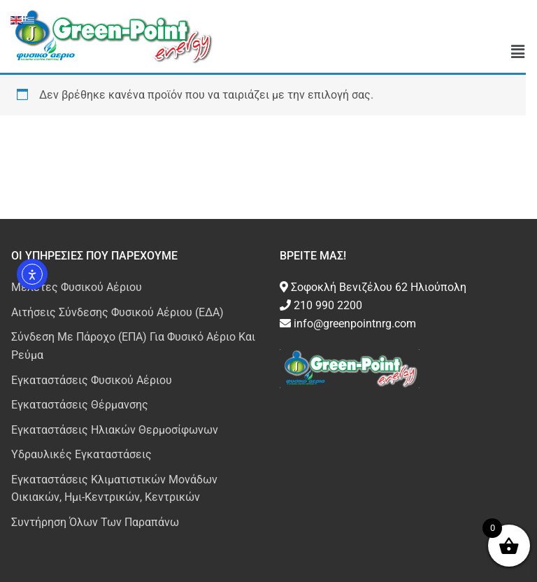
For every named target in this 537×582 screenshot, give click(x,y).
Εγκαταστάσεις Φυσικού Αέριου (91, 380)
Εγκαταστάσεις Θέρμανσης (79, 404)
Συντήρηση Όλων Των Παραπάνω (95, 522)
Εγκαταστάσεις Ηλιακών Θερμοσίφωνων (114, 429)
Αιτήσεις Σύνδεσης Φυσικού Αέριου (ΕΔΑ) (117, 312)
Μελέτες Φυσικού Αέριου (76, 287)
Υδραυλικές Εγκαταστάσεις (81, 454)
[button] (518, 52)
